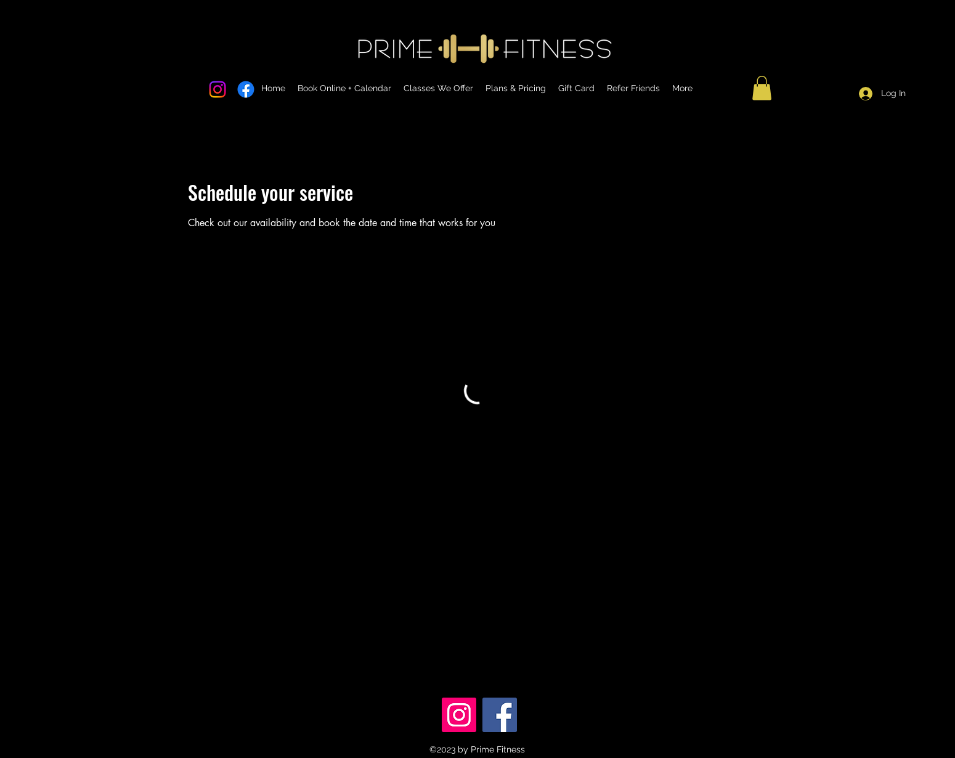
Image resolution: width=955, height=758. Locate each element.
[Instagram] (459, 715)
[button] (762, 88)
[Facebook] (499, 715)
